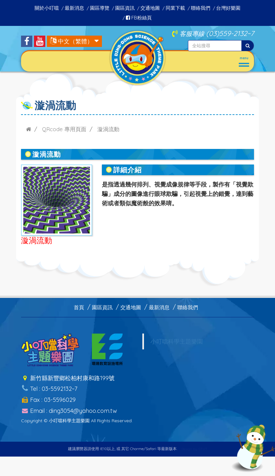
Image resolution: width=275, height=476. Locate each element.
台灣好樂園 (228, 8)
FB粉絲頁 (139, 18)
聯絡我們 (200, 8)
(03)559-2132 (226, 33)
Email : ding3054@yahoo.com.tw (69, 405)
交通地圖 (150, 8)
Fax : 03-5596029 (48, 395)
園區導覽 (99, 8)
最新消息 (74, 8)
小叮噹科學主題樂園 (176, 341)
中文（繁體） (75, 41)
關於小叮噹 (47, 8)
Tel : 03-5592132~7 (49, 386)
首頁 (79, 307)
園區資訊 (125, 8)
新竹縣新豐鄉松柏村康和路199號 (68, 377)
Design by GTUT (194, 444)
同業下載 (175, 8)
